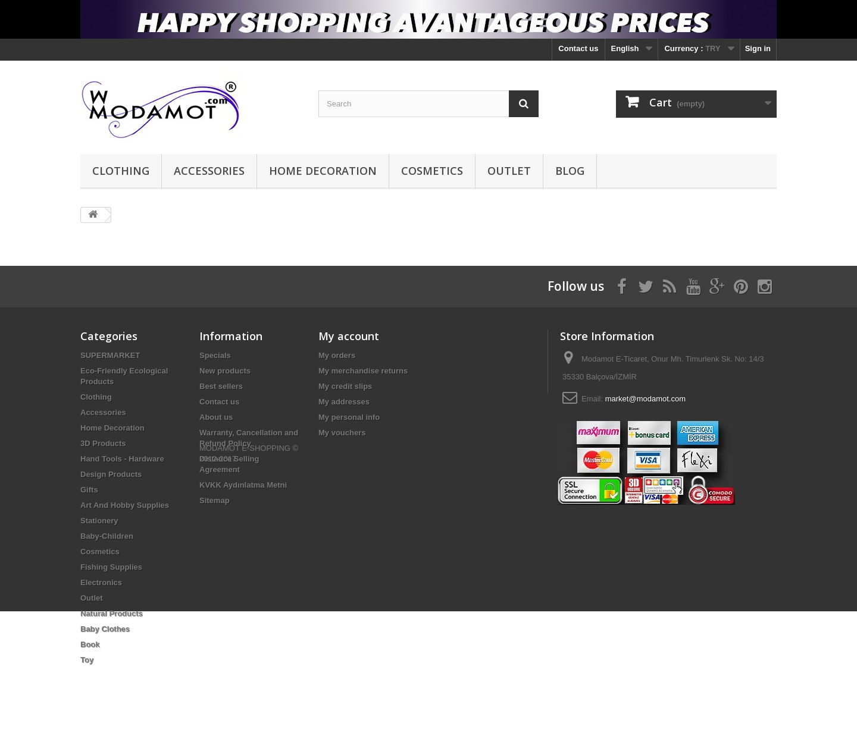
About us (216, 417)
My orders (336, 355)
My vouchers (341, 432)
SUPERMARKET (110, 355)
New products (225, 370)
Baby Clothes (105, 628)
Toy (86, 659)
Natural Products (111, 613)
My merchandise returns (363, 370)
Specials (215, 355)
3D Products (103, 443)
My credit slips (345, 386)
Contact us (578, 48)
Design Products (111, 474)
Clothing (120, 171)
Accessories (209, 171)
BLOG (569, 171)
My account (348, 336)
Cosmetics (432, 171)
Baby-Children (106, 536)
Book (90, 644)
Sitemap (214, 500)
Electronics (101, 582)
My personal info (349, 417)
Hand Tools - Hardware (122, 458)
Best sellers (221, 386)
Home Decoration (323, 171)
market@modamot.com (645, 398)
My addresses (344, 401)
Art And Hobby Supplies (124, 505)
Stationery (99, 520)
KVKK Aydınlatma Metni (243, 484)
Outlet (509, 171)
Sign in (758, 48)
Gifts (89, 489)
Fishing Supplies (111, 567)
